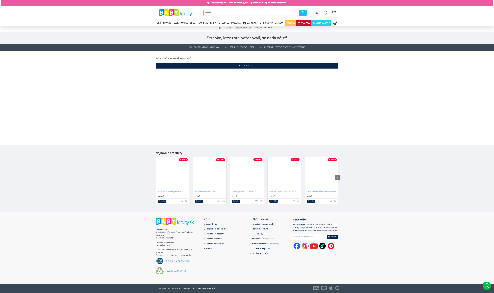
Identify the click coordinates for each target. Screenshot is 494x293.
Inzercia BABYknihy (177, 270)
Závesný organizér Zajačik (205, 192)
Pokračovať (247, 66)
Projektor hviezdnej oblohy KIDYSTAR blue (173, 192)
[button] (162, 201)
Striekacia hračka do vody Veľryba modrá (284, 192)
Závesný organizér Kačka (242, 192)
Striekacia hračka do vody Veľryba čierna (322, 192)
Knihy (228, 28)
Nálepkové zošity (243, 28)
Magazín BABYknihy (177, 260)
